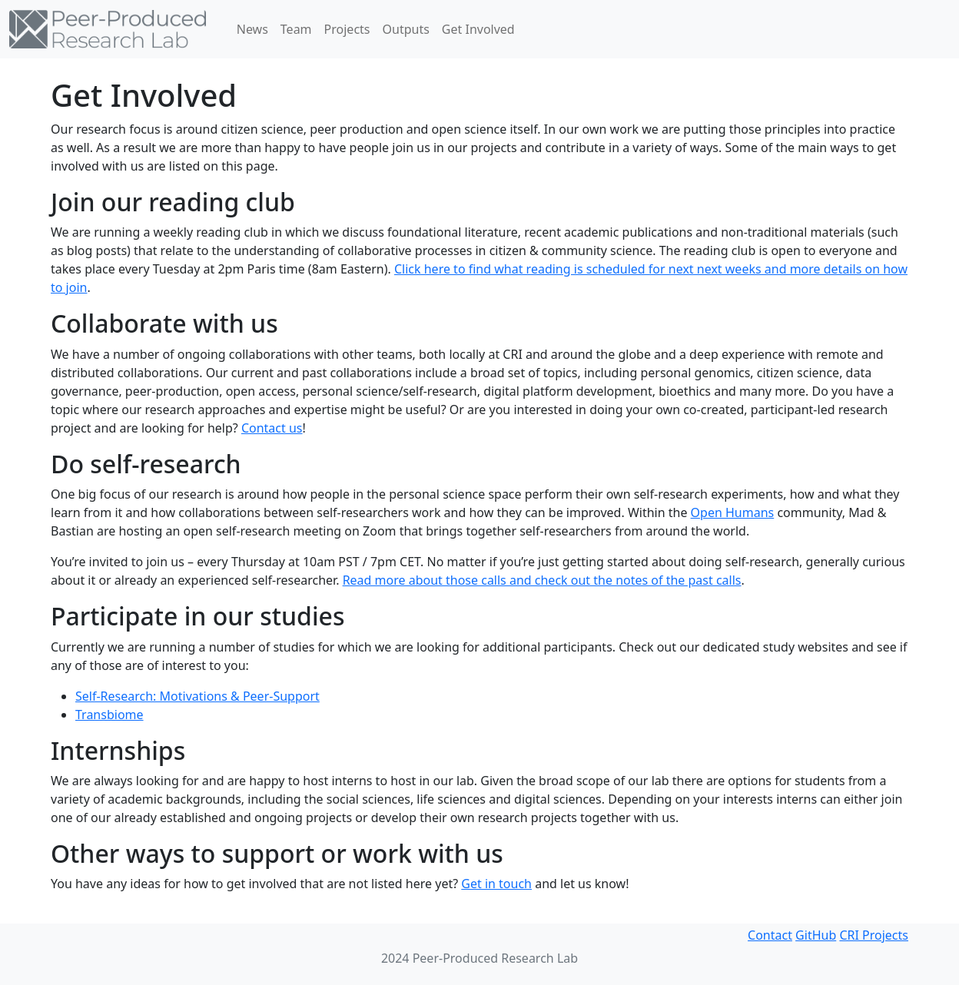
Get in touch (496, 883)
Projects (347, 29)
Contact (770, 935)
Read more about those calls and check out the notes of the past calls (542, 580)
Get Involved (478, 29)
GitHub (815, 935)
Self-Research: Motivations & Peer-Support (197, 696)
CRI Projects (873, 935)
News (252, 29)
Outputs (406, 29)
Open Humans (733, 512)
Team (296, 29)
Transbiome (109, 714)
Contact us (272, 428)
